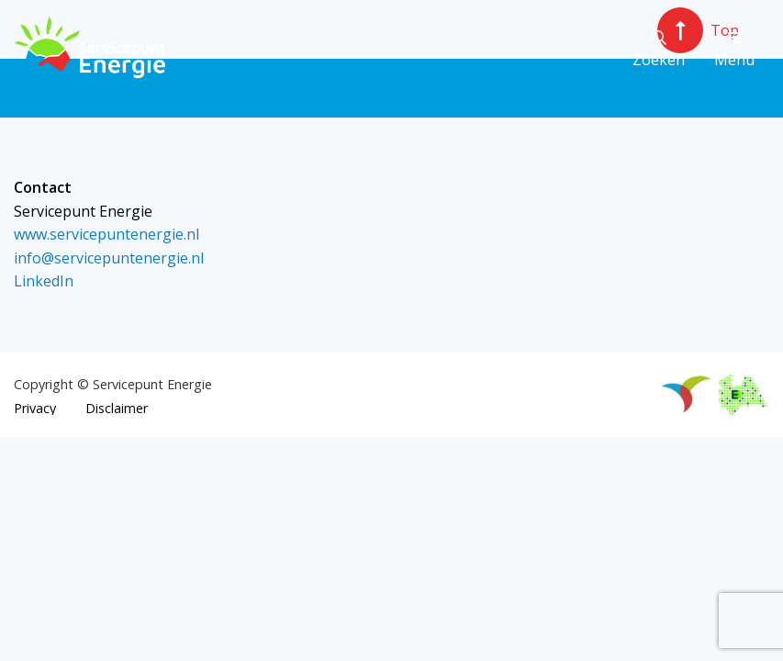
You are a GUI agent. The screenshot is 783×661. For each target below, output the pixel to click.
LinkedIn (43, 281)
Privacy (35, 408)
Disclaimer (116, 408)
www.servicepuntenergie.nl (106, 234)
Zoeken (658, 50)
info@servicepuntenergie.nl (109, 258)
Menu (734, 50)
